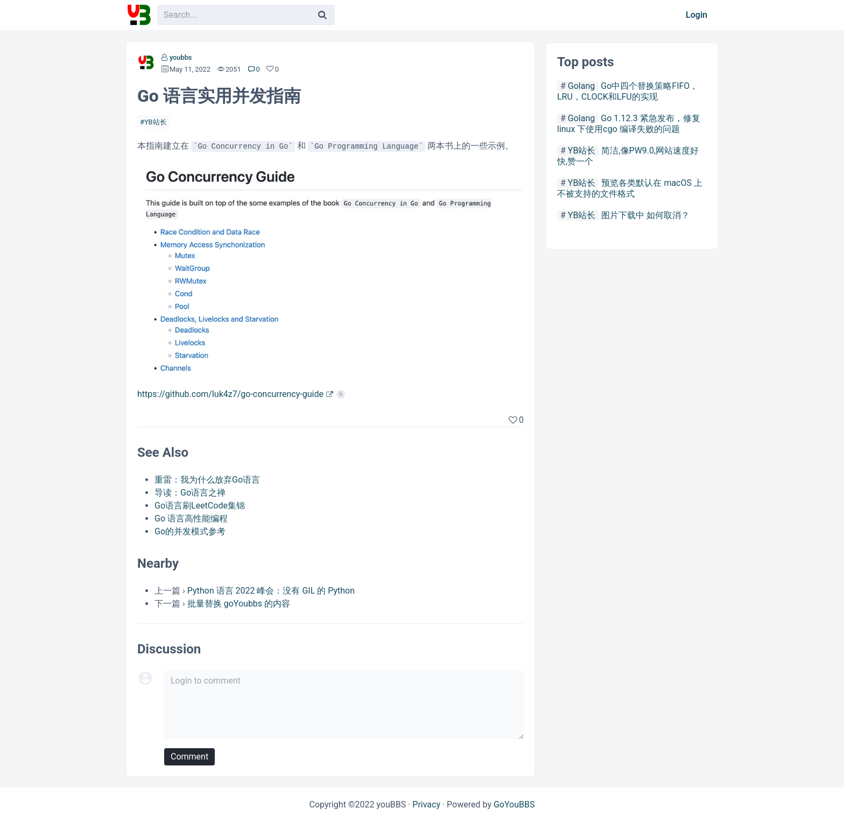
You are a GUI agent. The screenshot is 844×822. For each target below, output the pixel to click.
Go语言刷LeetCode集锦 (199, 505)
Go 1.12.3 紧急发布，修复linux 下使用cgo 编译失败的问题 (628, 123)
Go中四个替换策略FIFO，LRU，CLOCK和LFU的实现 (627, 91)
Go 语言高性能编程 (191, 518)
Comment (189, 756)
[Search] (322, 15)
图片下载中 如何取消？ (645, 215)
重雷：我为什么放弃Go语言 (207, 480)
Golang (581, 86)
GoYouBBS (514, 804)
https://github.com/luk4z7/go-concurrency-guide (230, 394)
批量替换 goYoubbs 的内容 (238, 603)
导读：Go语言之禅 (190, 492)
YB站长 (155, 122)
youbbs (181, 57)
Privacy (426, 804)
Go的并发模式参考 (190, 531)
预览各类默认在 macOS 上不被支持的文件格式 (629, 188)
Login (696, 15)
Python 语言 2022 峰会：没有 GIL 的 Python (271, 591)
